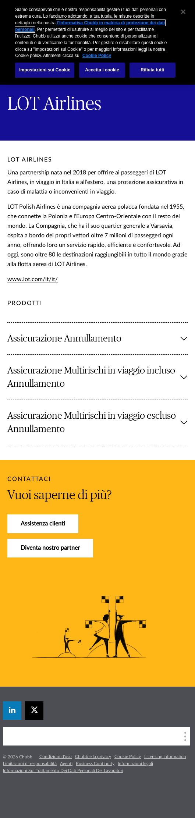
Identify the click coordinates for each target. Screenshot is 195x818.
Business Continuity (95, 763)
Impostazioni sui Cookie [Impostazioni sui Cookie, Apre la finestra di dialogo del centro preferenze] (44, 69)
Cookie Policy (127, 756)
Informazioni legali (135, 763)
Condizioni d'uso (55, 756)
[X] (34, 710)
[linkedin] (12, 710)
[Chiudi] (183, 12)
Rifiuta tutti (152, 69)
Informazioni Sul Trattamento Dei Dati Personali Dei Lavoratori (63, 770)
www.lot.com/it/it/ (32, 279)
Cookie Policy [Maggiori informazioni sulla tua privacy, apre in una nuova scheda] (96, 55)
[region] (97, 42)
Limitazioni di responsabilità (30, 763)
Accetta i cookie (102, 69)
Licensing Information (165, 756)
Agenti (66, 763)
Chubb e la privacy (93, 756)
